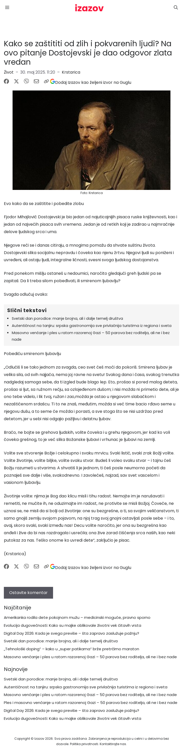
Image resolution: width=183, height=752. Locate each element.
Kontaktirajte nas (113, 744)
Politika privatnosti (84, 744)
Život (9, 72)
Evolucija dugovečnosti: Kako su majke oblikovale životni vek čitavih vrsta (72, 625)
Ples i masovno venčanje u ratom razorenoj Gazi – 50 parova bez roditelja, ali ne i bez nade (90, 702)
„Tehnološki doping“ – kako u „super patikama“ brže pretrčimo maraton (71, 649)
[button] (176, 8)
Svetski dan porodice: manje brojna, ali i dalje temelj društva (67, 318)
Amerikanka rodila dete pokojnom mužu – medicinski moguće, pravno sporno (77, 617)
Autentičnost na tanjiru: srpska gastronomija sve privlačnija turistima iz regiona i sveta (91, 325)
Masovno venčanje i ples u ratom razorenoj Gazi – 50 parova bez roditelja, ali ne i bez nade (90, 656)
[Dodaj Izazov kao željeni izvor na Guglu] (90, 82)
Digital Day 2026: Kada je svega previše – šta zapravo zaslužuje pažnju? (71, 633)
